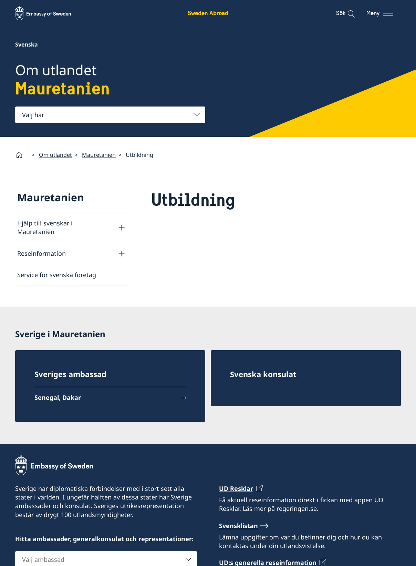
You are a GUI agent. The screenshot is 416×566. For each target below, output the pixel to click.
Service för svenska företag (56, 275)
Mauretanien (99, 154)
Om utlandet (55, 154)
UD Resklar (236, 488)
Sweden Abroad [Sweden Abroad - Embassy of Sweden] (208, 13)
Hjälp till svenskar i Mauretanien (45, 227)
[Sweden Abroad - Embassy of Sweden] (49, 13)
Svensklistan (238, 526)
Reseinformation (41, 253)
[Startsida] (22, 155)
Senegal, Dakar (57, 397)
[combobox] (110, 115)
